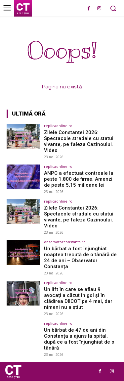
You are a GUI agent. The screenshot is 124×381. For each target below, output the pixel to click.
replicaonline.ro (58, 125)
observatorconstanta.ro (65, 242)
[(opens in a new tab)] (23, 136)
